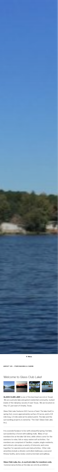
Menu (29, 356)
